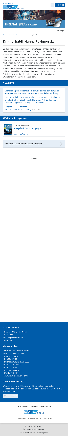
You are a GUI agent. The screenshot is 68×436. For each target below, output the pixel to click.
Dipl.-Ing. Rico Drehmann (33, 102)
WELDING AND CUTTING (14, 353)
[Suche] (52, 5)
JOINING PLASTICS (11, 356)
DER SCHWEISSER (11, 370)
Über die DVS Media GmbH (15, 332)
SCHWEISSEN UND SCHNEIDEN (17, 350)
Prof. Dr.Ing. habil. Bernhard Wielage (20, 97)
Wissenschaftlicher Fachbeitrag (18, 109)
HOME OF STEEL (11, 367)
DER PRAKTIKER (10, 359)
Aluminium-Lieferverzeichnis (16, 376)
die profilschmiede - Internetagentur (35, 433)
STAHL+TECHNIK (11, 373)
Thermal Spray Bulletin (10, 35)
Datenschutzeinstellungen (35, 429)
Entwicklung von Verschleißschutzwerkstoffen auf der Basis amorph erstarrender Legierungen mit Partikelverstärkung (32, 91)
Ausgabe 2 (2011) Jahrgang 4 (17, 107)
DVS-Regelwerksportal (13, 337)
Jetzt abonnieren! (10, 396)
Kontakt (22, 418)
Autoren (23, 35)
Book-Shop (8, 335)
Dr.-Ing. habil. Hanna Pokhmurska (26, 100)
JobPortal (8, 340)
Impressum (33, 418)
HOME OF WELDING (12, 364)
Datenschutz (46, 418)
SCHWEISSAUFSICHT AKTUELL (16, 362)
